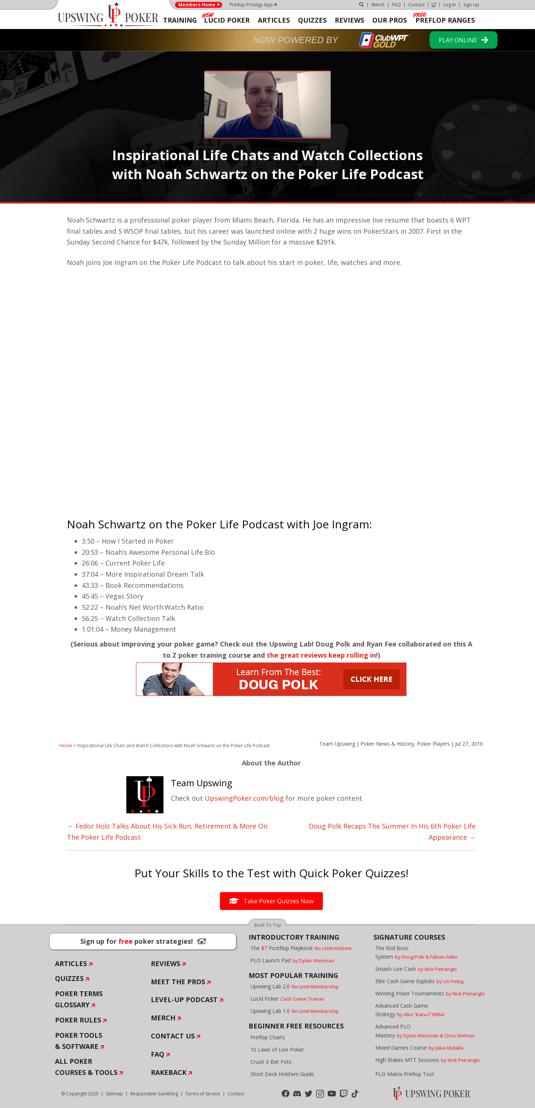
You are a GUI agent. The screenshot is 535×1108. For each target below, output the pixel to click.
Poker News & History (387, 743)
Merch (378, 4)
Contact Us (173, 1035)
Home (65, 745)
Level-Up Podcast (184, 999)
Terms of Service (202, 1094)
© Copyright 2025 (79, 1094)
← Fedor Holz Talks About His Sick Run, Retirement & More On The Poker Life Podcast (167, 832)
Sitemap (114, 1094)
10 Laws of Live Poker (277, 1049)
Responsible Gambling (154, 1094)
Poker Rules (78, 1019)
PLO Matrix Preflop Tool (404, 1074)
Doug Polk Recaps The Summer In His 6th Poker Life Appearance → (392, 832)
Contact (416, 4)
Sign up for (143, 941)
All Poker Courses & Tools (86, 1067)
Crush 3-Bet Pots (271, 1061)
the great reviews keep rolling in (321, 655)
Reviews (165, 963)
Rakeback (169, 1072)
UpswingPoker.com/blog (244, 798)
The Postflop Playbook (301, 948)
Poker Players (433, 743)
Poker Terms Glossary (79, 999)
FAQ (396, 4)
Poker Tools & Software (78, 1041)
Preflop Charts (267, 1037)
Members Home (196, 5)
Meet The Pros (178, 981)
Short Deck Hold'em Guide (282, 1074)
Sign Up (471, 4)
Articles (71, 963)
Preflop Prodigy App (251, 4)
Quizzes (69, 978)
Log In (449, 4)
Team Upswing (337, 743)
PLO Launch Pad (292, 960)
